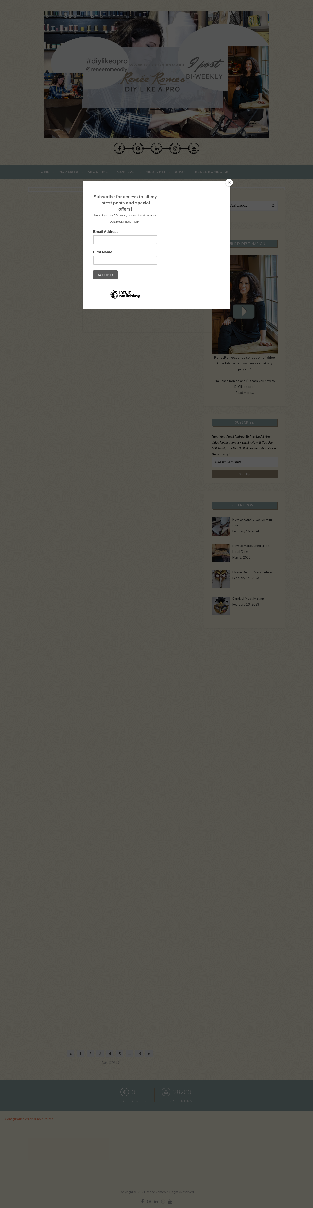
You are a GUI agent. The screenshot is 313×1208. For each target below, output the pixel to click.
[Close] (229, 182)
